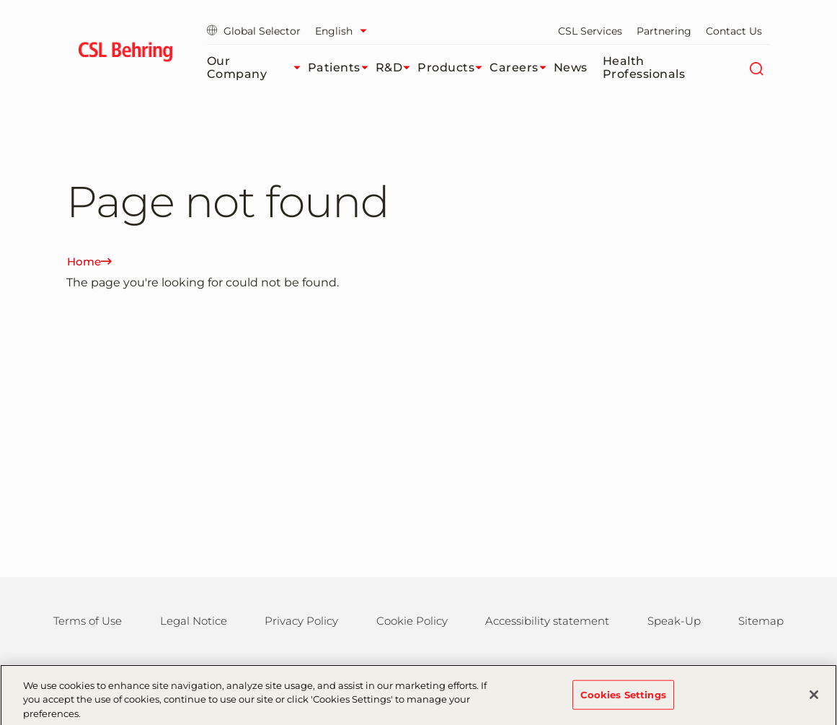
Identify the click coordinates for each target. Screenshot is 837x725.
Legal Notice (193, 621)
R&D (397, 68)
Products (453, 68)
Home (89, 261)
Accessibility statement (547, 621)
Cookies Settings (623, 700)
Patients (342, 68)
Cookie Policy (412, 621)
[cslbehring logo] (125, 54)
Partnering (664, 31)
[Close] (814, 700)
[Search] (756, 68)
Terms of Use (87, 621)
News (571, 67)
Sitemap (761, 621)
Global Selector (254, 31)
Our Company (257, 67)
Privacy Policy (301, 621)
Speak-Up (674, 621)
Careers (522, 68)
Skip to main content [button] (0, 0)
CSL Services (590, 31)
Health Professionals (644, 67)
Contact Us (734, 31)
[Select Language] (344, 31)
